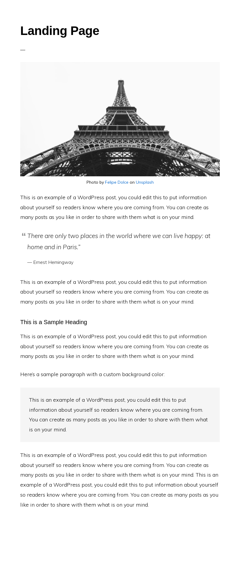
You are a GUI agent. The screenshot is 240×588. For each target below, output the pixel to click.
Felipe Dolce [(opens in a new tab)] (117, 182)
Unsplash (145, 182)
